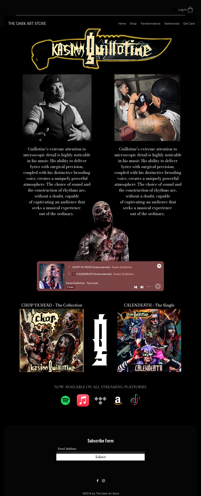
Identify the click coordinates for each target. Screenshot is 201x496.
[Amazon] (118, 400)
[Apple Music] (83, 400)
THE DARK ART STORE (27, 23)
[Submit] (100, 457)
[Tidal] (100, 400)
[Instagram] (103, 481)
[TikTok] (135, 400)
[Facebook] (98, 481)
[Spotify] (65, 400)
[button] (190, 10)
